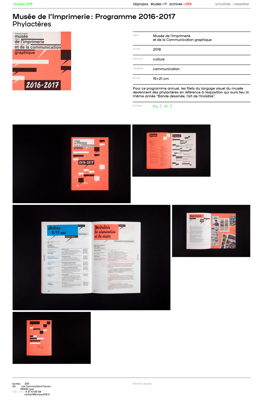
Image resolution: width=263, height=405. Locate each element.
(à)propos (140, 3)
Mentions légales (142, 383)
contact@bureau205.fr (37, 394)
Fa (155, 106)
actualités (223, 3)
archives (180, 3)
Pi (166, 106)
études (159, 3)
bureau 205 (23, 3)
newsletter (241, 3)
